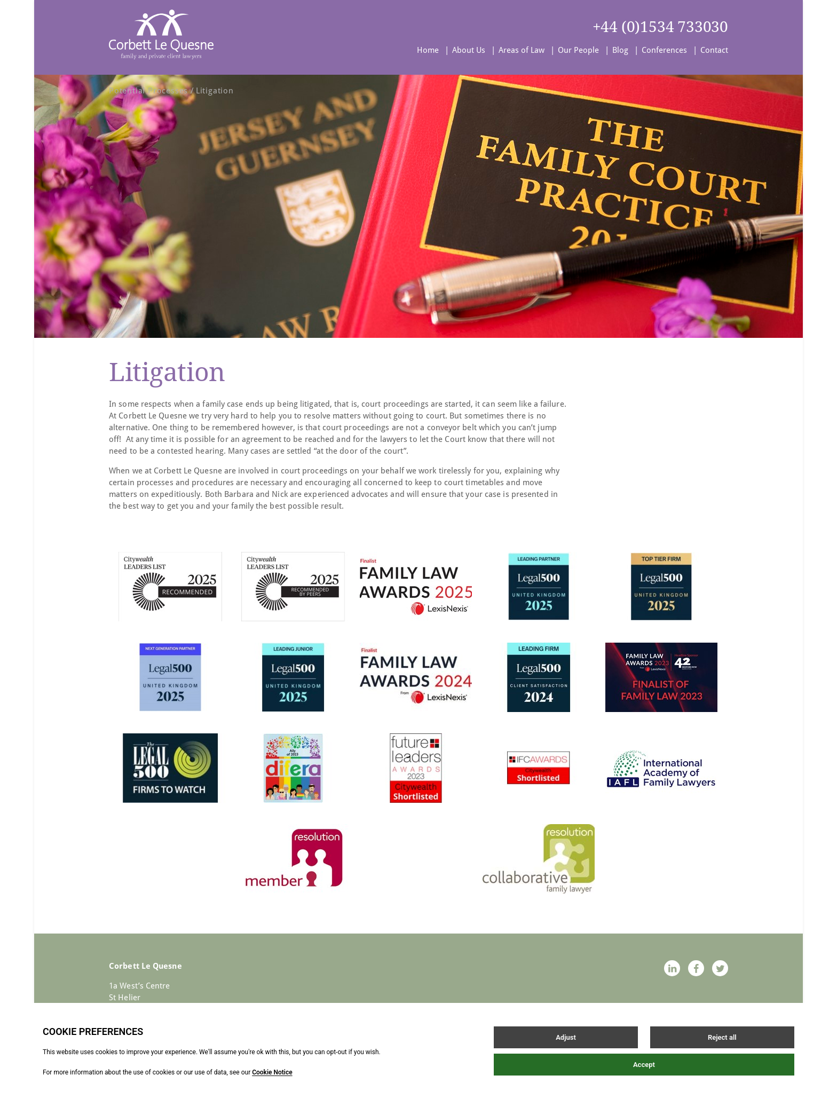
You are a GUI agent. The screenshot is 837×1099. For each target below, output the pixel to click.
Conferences (664, 50)
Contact (714, 50)
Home (428, 50)
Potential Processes (148, 91)
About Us (468, 50)
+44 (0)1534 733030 (660, 27)
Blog (620, 50)
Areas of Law (521, 50)
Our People (578, 50)
